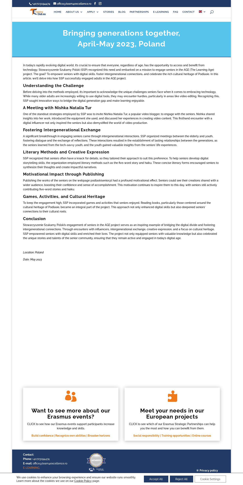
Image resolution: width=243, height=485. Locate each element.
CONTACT (188, 12)
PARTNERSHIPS (139, 12)
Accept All (155, 478)
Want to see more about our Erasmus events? (70, 413)
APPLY (91, 12)
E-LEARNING (161, 12)
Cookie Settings (211, 478)
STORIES (108, 12)
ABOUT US (72, 12)
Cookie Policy (82, 480)
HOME (57, 12)
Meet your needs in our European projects (172, 413)
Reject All (181, 478)
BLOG (121, 12)
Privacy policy (209, 470)
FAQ (175, 12)
